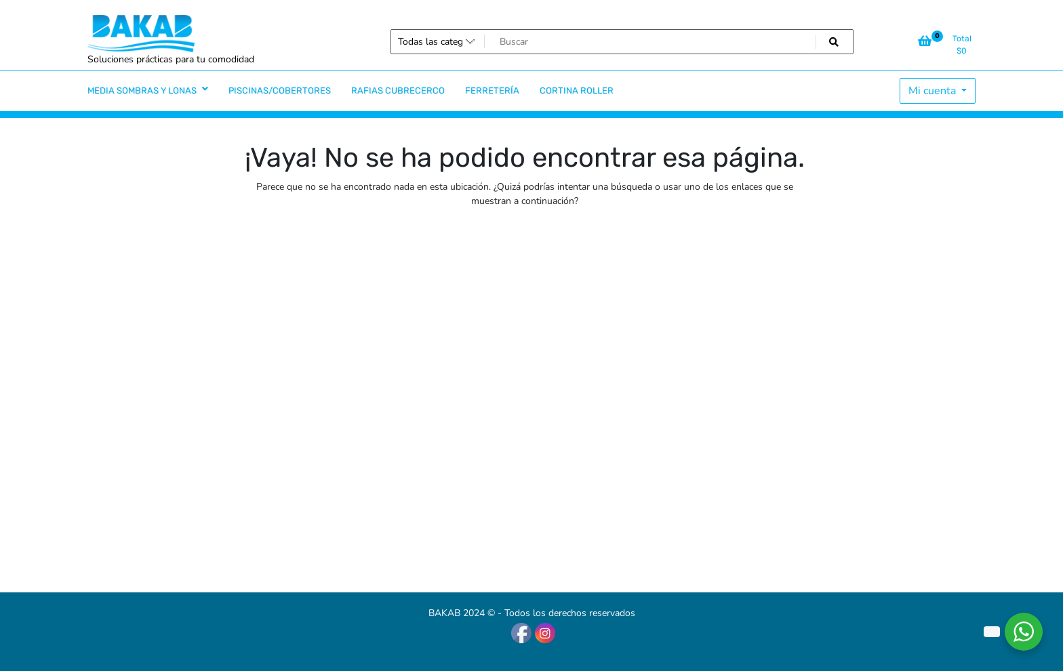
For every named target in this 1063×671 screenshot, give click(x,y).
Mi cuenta (933, 90)
